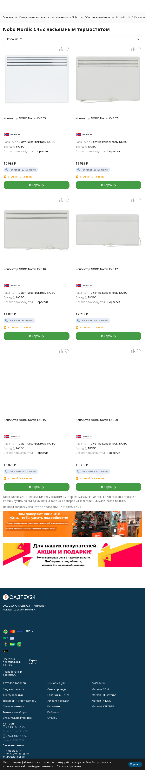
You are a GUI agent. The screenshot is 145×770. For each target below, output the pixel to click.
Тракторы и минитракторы (19, 700)
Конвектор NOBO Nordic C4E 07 (97, 118)
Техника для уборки (15, 712)
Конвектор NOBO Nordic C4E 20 (97, 420)
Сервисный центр (58, 695)
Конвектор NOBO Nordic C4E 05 (25, 118)
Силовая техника (13, 706)
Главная (8, 17)
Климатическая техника (34, 17)
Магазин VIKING (101, 700)
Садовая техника (13, 689)
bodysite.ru (9, 674)
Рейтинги (53, 712)
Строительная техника (17, 717)
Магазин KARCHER (103, 706)
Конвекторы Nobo (67, 17)
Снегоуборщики (13, 695)
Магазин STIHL (100, 689)
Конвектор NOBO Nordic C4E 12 (97, 269)
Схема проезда (56, 689)
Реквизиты (54, 706)
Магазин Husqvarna (104, 695)
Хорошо (135, 764)
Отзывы (52, 717)
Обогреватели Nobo (97, 17)
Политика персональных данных (12, 662)
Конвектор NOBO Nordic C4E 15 (25, 420)
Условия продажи (58, 700)
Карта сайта (33, 661)
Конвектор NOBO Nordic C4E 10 (25, 269)
